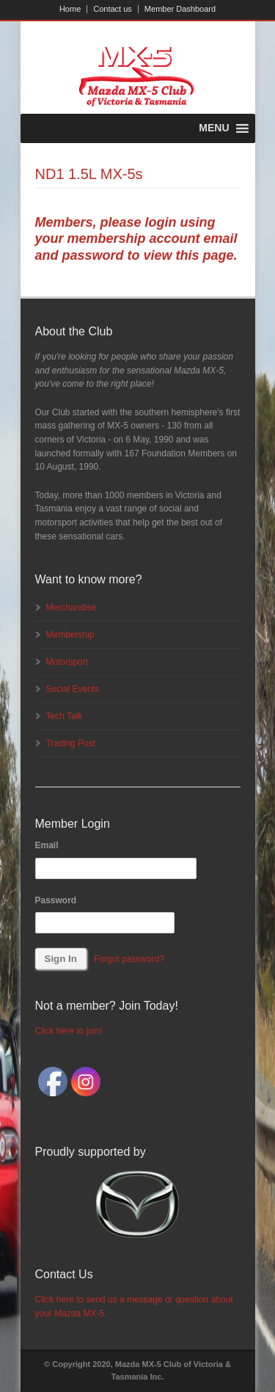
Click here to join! (69, 1031)
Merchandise (71, 607)
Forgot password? (129, 959)
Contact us (112, 9)
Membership (70, 635)
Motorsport (67, 662)
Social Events (73, 689)
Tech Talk (64, 716)
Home (70, 9)
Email (47, 845)
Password (56, 900)
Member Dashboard (180, 9)
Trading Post (71, 743)
